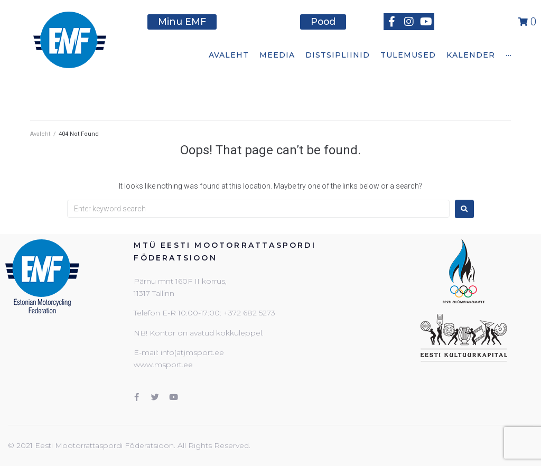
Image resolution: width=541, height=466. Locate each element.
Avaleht (40, 134)
